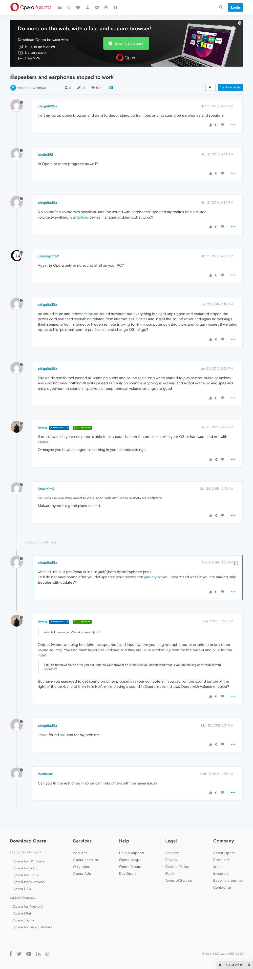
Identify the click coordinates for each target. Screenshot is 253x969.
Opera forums (130, 867)
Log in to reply (230, 87)
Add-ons (80, 853)
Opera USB (22, 889)
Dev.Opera (128, 874)
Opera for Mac (25, 868)
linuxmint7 (46, 489)
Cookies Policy (177, 867)
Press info (221, 860)
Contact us (222, 887)
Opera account (85, 860)
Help (124, 840)
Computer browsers (25, 852)
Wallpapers (82, 867)
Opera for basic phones (32, 927)
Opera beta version (29, 882)
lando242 (45, 154)
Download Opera (129, 43)
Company (223, 840)
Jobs (217, 867)
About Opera (224, 853)
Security (172, 853)
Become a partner (228, 880)
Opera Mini (22, 913)
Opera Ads (82, 874)
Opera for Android (28, 906)
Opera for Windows (31, 88)
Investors (221, 874)
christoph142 (48, 256)
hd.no (190, 212)
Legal (171, 840)
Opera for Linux (25, 875)
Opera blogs (129, 860)
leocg (42, 427)
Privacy (171, 860)
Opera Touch (23, 920)
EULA (169, 874)
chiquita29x (47, 106)
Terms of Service (178, 880)
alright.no (80, 217)
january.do (152, 577)
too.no (92, 314)
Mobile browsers (23, 897)
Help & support (131, 853)
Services (82, 840)
